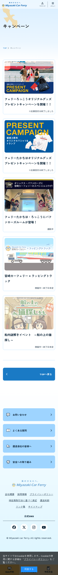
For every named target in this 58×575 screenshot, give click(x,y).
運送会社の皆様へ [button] (18, 446)
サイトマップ (35, 506)
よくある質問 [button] (16, 430)
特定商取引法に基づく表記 (23, 500)
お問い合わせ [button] (16, 414)
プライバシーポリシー (35, 559)
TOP (5, 48)
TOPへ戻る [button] (46, 374)
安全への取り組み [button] (18, 462)
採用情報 (22, 494)
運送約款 (44, 500)
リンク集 (20, 506)
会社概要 (9, 494)
